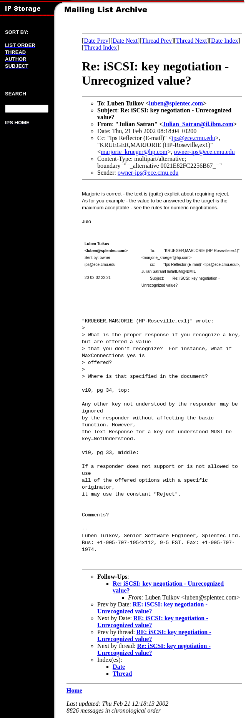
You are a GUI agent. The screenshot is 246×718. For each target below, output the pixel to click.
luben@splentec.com (176, 103)
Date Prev (96, 40)
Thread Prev (157, 40)
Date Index (224, 40)
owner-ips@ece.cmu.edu (204, 152)
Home (74, 690)
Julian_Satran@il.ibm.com (198, 124)
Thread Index (100, 47)
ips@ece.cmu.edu (193, 138)
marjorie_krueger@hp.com (134, 152)
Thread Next (191, 40)
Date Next (125, 40)
